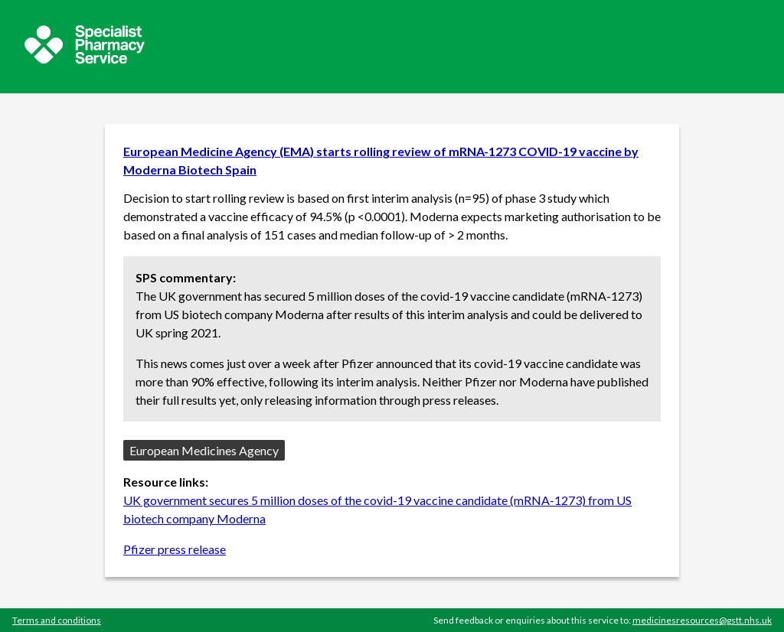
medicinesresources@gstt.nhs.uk (702, 620)
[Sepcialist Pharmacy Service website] (84, 59)
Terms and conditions (56, 620)
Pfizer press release (174, 549)
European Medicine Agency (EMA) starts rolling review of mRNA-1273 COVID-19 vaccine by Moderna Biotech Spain (381, 160)
